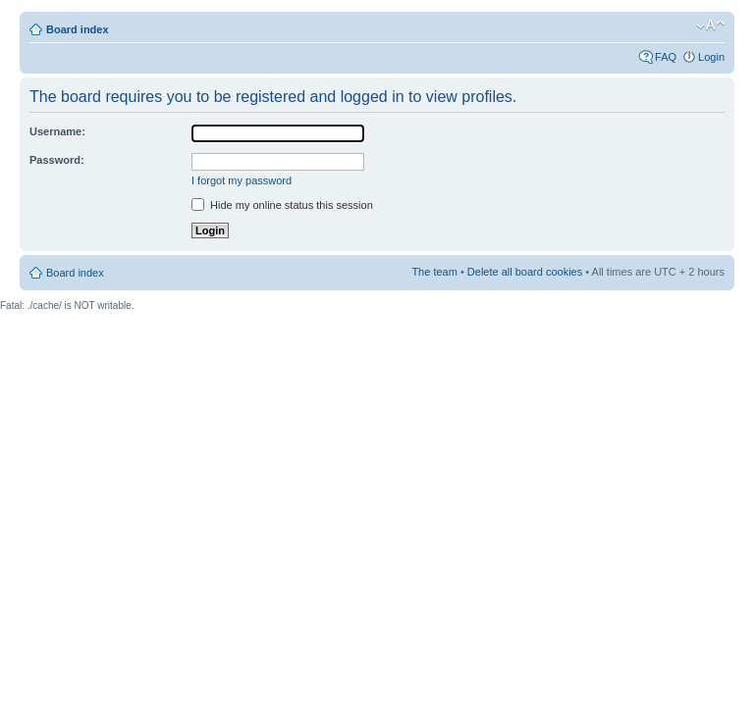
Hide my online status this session (282, 205)
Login (711, 57)
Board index (77, 29)
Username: (57, 131)
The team (434, 272)
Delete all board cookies (524, 272)
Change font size (710, 25)
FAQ (665, 57)
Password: (56, 160)
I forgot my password (241, 180)
